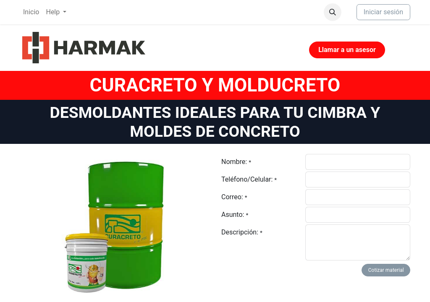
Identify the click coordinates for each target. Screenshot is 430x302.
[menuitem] (31, 12)
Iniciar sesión (383, 12)
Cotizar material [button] (386, 270)
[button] (332, 12)
